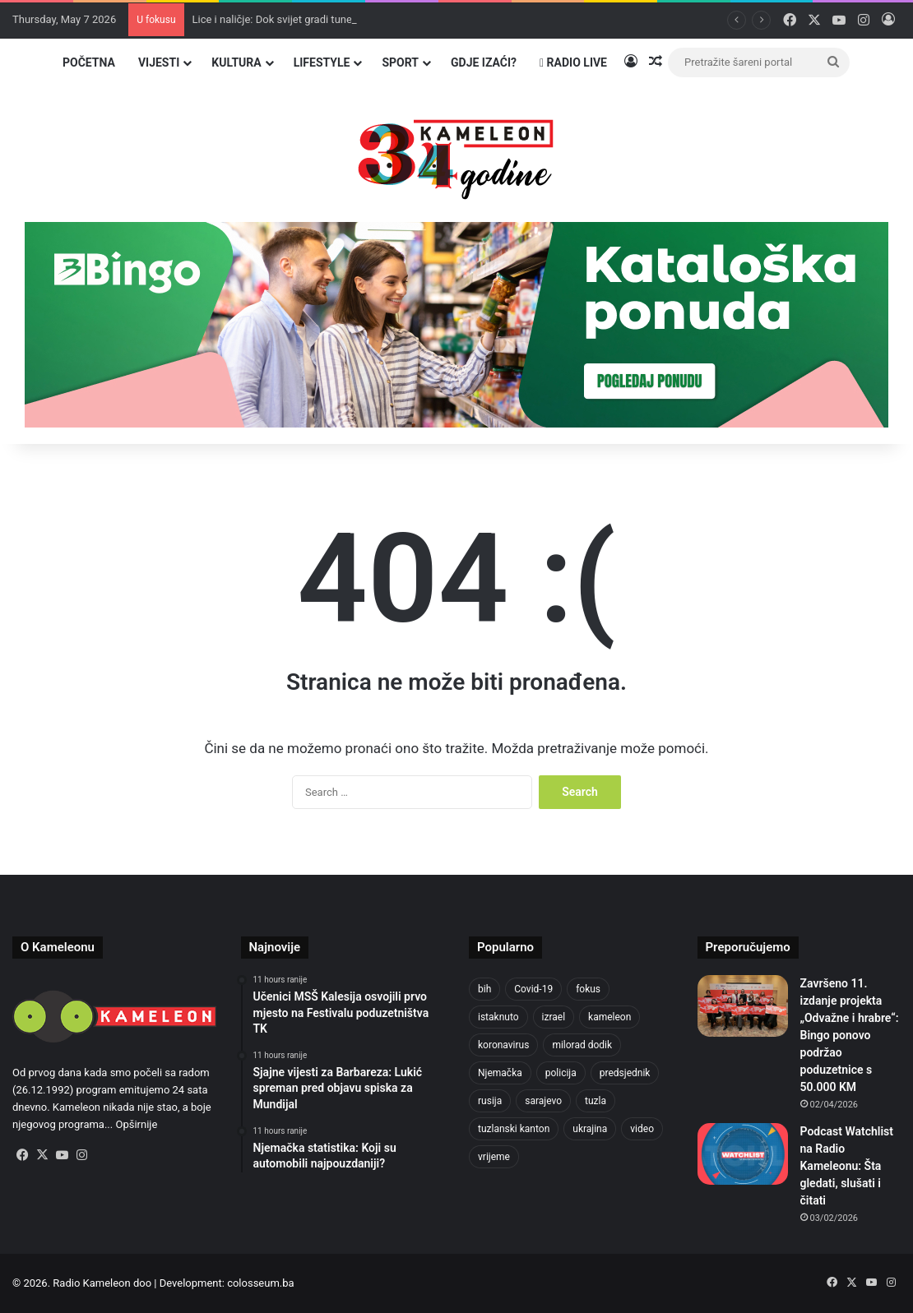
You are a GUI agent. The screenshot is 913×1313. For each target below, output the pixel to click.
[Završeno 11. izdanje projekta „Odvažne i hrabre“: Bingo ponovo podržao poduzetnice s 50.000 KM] (742, 1006)
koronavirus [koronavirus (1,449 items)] (503, 1045)
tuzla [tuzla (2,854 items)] (595, 1101)
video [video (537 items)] (642, 1129)
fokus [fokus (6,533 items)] (588, 989)
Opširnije (136, 1124)
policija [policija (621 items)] (561, 1073)
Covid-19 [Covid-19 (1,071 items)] (533, 989)
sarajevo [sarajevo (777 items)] (543, 1101)
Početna (89, 62)
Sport (400, 62)
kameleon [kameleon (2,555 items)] (609, 1017)
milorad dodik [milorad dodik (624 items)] (582, 1045)
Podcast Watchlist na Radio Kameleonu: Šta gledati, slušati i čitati (846, 1166)
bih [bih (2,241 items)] (484, 989)
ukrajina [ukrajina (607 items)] (589, 1129)
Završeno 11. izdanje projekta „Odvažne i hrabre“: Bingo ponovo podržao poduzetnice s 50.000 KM (849, 1035)
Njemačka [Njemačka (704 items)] (500, 1073)
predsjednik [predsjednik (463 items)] (625, 1073)
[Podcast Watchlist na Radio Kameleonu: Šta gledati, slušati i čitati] (742, 1154)
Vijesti (158, 62)
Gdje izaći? (484, 62)
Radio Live (573, 62)
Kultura (236, 62)
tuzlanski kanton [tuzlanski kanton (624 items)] (513, 1129)
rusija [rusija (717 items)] (490, 1101)
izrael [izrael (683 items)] (554, 1017)
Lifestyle (322, 62)
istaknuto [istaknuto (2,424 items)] (498, 1017)
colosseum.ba (260, 1283)
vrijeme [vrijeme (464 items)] (494, 1157)
